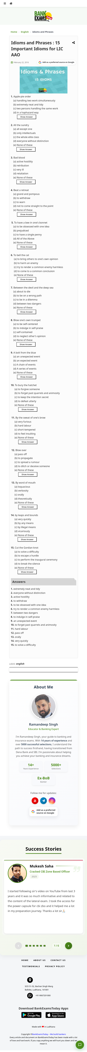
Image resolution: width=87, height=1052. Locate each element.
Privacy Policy (55, 968)
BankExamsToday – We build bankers (49, 1035)
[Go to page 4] (37, 947)
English (25, 31)
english (20, 663)
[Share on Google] (56, 62)
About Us (39, 961)
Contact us (58, 961)
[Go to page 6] (44, 947)
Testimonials (31, 968)
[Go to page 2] (30, 947)
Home (14, 31)
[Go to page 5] (41, 947)
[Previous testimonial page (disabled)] (18, 947)
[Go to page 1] (26, 947)
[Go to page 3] (34, 947)
